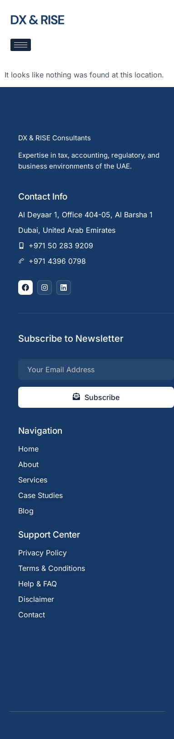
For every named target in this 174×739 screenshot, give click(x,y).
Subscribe (96, 397)
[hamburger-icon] (20, 45)
